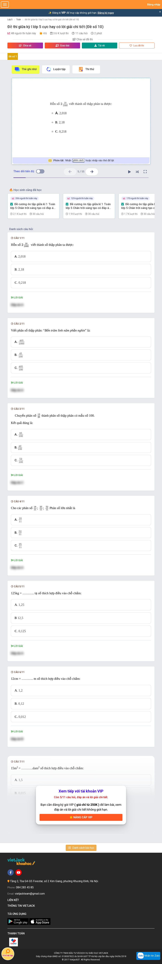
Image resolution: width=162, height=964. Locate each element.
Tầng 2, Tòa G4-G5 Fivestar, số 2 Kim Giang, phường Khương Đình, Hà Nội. (54, 881)
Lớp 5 (9, 19)
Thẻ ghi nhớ (25, 69)
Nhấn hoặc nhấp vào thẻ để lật (81, 160)
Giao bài (62, 45)
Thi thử (86, 69)
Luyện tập (56, 69)
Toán (18, 19)
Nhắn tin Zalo (148, 955)
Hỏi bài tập (8, 952)
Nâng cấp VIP (81, 817)
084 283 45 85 (25, 887)
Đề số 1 (13, 56)
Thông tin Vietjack (21, 905)
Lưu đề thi (137, 45)
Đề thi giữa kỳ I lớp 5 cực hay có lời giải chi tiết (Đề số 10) (52, 19)
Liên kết (13, 900)
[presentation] (64, 104)
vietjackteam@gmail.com (30, 893)
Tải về (99, 45)
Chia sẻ (25, 45)
